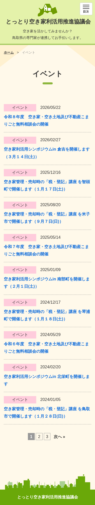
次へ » (59, 436)
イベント (20, 107)
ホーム (9, 52)
